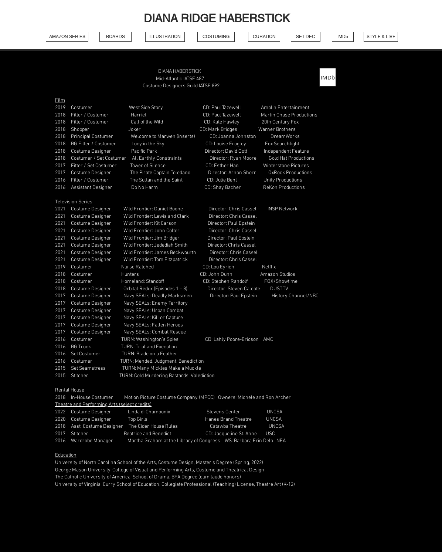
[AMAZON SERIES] (67, 37)
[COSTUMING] (216, 37)
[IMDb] (343, 37)
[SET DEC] (305, 37)
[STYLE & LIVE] (381, 37)
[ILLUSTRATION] (165, 37)
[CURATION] (264, 37)
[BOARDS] (115, 37)
